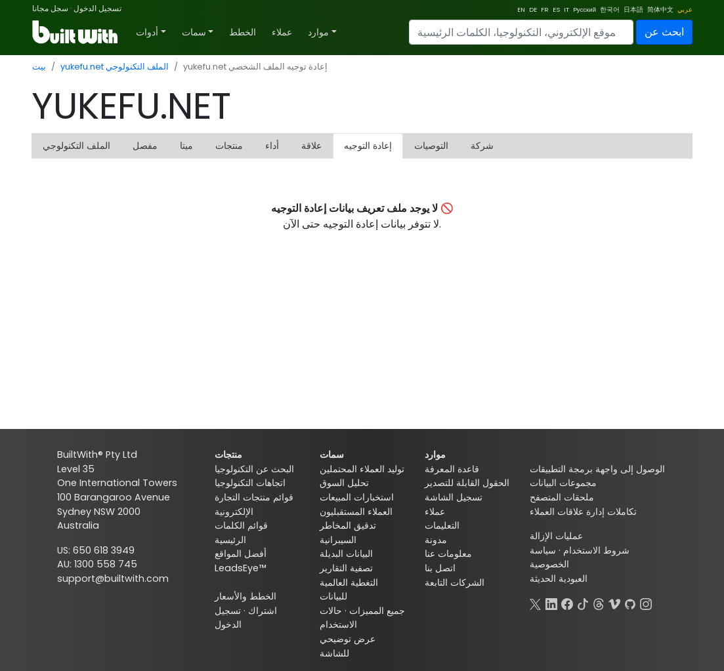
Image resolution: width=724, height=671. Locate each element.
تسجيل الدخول (97, 8)
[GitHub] (630, 603)
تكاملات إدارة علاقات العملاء (583, 511)
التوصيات (431, 145)
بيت (39, 66)
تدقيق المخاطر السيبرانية (348, 532)
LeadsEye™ (240, 568)
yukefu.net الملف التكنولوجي (114, 66)
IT (566, 9)
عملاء (282, 32)
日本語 (633, 9)
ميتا (186, 145)
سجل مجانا (50, 8)
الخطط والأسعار (245, 596)
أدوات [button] (147, 32)
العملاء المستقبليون (356, 511)
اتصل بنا (440, 568)
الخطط (242, 32)
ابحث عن (664, 31)
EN (521, 9)
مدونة (436, 539)
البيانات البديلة (346, 553)
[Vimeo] (614, 603)
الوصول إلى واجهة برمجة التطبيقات (597, 469)
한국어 (610, 9)
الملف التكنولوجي (76, 145)
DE (533, 9)
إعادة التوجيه (368, 145)
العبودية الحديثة (558, 578)
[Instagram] (646, 603)
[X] (536, 603)
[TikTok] (583, 603)
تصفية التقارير (346, 568)
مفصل (145, 145)
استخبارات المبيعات (357, 497)
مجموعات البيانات (563, 482)
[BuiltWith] (76, 32)
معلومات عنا (448, 553)
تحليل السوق (344, 482)
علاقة (311, 145)
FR (545, 9)
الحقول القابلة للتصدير (467, 482)
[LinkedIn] (551, 603)
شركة (482, 145)
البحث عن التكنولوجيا (254, 469)
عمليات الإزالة (556, 535)
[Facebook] (567, 603)
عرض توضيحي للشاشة (347, 646)
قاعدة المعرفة (452, 469)
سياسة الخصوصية (549, 557)
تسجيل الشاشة (453, 497)
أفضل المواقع (240, 553)
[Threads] (599, 603)
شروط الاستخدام (596, 550)
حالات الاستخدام (338, 618)
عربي (684, 9)
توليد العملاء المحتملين (362, 469)
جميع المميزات (377, 610)
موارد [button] (318, 32)
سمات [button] (194, 32)
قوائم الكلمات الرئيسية (241, 532)
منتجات (229, 145)
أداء (272, 145)
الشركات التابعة (454, 582)
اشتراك (262, 610)
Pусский (584, 9)
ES (556, 9)
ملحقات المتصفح (562, 497)
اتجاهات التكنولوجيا (250, 482)
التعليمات (442, 525)
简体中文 (660, 9)
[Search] (521, 32)
